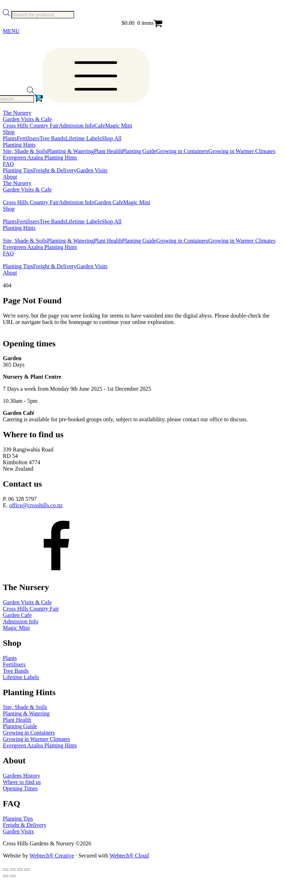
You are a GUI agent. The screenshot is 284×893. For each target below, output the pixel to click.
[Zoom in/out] (6, 869)
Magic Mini (118, 126)
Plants (10, 138)
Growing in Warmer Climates (241, 151)
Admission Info (76, 126)
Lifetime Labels (83, 138)
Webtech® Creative (51, 856)
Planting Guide (139, 151)
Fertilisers (28, 138)
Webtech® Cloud (129, 856)
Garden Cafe (108, 202)
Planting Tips (18, 170)
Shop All (111, 138)
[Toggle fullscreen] (13, 869)
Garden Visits (92, 170)
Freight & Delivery (55, 170)
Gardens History (21, 776)
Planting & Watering (70, 151)
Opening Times (20, 788)
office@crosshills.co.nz (35, 505)
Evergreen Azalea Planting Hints (40, 158)
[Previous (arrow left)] (6, 876)
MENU (11, 31)
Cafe (99, 126)
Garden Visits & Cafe (27, 602)
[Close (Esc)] (27, 869)
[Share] (20, 869)
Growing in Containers (182, 151)
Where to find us (22, 782)
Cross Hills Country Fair (31, 126)
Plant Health (108, 151)
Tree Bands (52, 138)
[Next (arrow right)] (13, 876)
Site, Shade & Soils (25, 151)
